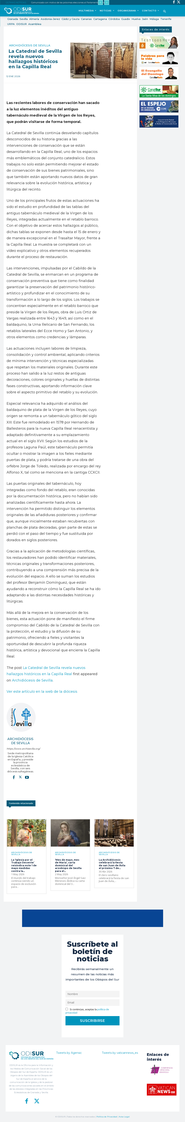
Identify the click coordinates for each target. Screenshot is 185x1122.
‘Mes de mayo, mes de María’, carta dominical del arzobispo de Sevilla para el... (68, 865)
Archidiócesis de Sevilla (29, 45)
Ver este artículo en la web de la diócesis (42, 691)
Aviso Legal (124, 1116)
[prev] (100, 2)
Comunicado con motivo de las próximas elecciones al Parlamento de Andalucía (72, 2)
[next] (106, 2)
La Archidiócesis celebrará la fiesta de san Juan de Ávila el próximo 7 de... (112, 864)
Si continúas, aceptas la (87, 1011)
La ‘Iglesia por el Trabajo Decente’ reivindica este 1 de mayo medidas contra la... (24, 865)
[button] (165, 12)
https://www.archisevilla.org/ (20, 748)
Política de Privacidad (106, 1116)
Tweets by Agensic (69, 1053)
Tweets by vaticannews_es (120, 1053)
